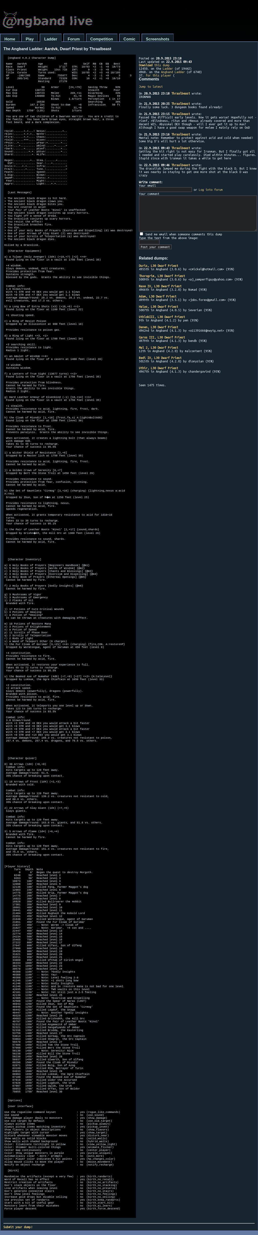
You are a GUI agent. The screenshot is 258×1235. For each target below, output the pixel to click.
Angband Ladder (173, 72)
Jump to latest (151, 86)
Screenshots (157, 39)
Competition (101, 39)
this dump (154, 65)
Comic (129, 39)
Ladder (50, 39)
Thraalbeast (180, 93)
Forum (74, 39)
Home (9, 39)
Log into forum (211, 189)
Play (30, 39)
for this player (158, 75)
